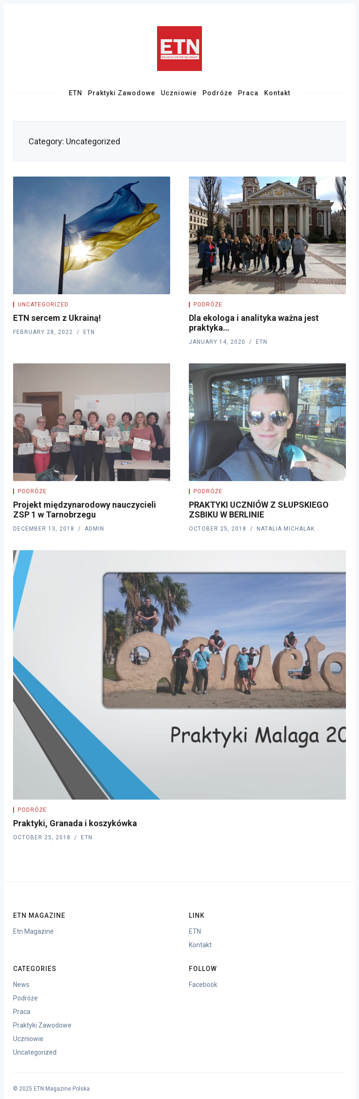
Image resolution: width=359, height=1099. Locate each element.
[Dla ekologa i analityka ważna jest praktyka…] (267, 235)
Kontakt (277, 93)
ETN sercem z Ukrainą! (57, 318)
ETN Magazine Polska (62, 1088)
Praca (248, 93)
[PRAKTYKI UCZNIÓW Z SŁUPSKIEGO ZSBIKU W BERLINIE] (267, 422)
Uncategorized (43, 304)
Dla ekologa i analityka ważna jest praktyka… (254, 323)
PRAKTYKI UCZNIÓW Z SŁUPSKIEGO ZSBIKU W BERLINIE (259, 509)
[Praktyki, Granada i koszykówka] (179, 675)
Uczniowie (179, 93)
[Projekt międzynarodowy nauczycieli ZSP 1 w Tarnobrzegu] (91, 422)
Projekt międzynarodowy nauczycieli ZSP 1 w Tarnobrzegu (84, 509)
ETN (75, 93)
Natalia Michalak (286, 528)
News (21, 984)
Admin (94, 528)
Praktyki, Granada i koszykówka (75, 823)
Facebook (203, 984)
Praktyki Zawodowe (121, 93)
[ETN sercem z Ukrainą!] (91, 235)
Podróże (217, 93)
